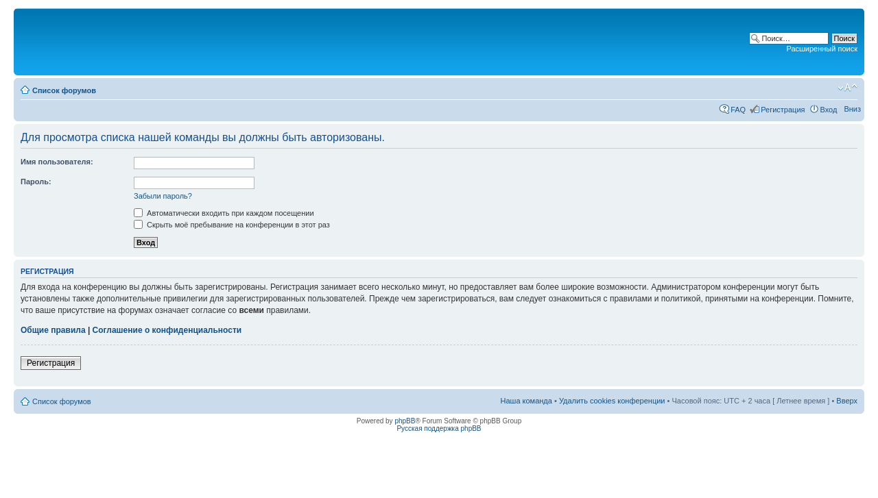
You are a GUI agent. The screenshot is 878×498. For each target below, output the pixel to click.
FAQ (738, 109)
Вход (829, 109)
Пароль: (36, 181)
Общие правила (53, 330)
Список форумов (64, 90)
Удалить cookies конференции (612, 401)
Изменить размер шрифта (847, 88)
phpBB (404, 421)
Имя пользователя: (57, 162)
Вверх (846, 401)
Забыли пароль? (163, 196)
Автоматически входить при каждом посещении (224, 213)
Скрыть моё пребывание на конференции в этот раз (232, 225)
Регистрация (783, 109)
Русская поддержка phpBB (438, 428)
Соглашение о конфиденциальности (167, 330)
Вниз (852, 109)
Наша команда (526, 401)
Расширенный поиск (821, 49)
